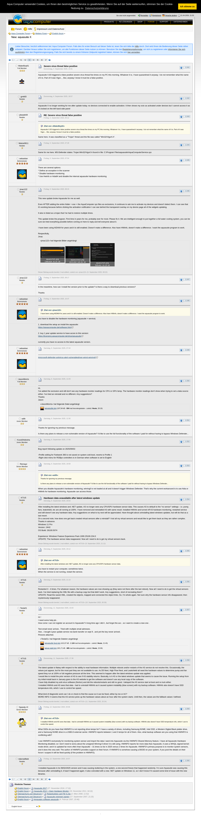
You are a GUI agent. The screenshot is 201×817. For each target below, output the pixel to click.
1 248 (187, 300)
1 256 (187, 581)
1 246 (187, 191)
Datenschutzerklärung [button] (97, 8)
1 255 (187, 551)
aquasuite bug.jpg (52, 643)
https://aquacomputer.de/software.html (54, 327)
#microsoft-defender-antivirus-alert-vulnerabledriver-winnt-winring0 (67, 357)
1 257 (187, 610)
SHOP (139, 22)
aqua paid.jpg (51, 648)
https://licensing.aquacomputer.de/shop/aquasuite (59, 336)
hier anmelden (133, 52)
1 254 (187, 499)
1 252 (187, 441)
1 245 (187, 160)
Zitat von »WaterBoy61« (54, 126)
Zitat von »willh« (51, 475)
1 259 (187, 709)
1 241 (187, 67)
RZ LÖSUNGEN (125, 22)
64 (34, 60)
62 (25, 60)
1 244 (187, 145)
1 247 (187, 279)
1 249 (187, 350)
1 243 (187, 116)
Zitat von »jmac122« (52, 310)
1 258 (187, 660)
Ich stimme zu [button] (187, 6)
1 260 (187, 760)
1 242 (187, 98)
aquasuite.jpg (50, 408)
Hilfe (137, 46)
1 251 (187, 420)
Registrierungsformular (132, 49)
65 (38, 60)
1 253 (187, 465)
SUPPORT (164, 22)
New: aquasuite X (21, 37)
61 (21, 60)
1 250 (187, 381)
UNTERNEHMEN (180, 22)
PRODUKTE (109, 22)
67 (46, 60)
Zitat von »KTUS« (51, 560)
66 (42, 60)
